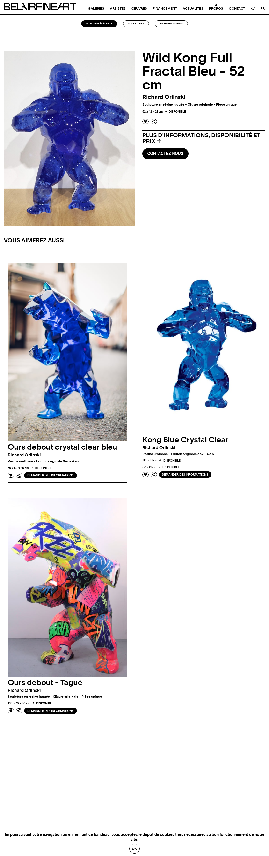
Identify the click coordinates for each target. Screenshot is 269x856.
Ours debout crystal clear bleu (62, 447)
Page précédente (99, 24)
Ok (134, 849)
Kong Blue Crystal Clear (185, 440)
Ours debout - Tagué (45, 683)
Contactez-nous (165, 154)
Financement (165, 8)
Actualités (193, 8)
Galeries (96, 8)
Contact (237, 8)
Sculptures (136, 24)
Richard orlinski (171, 24)
